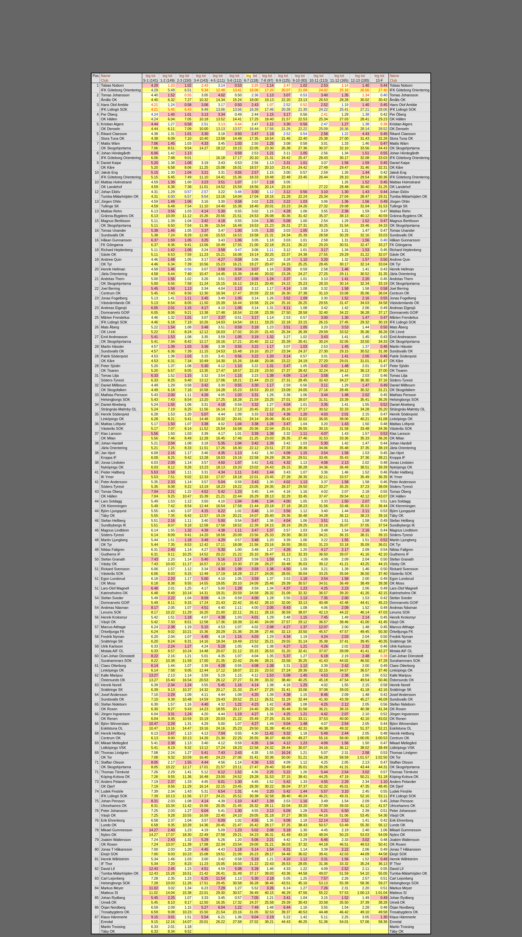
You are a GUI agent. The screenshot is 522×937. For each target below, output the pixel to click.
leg (148, 76)
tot (154, 76)
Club (104, 80)
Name (105, 76)
